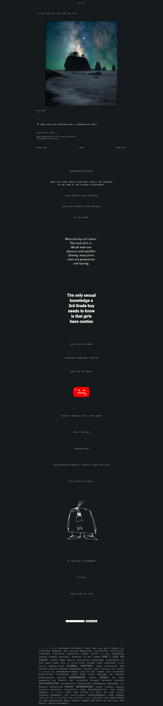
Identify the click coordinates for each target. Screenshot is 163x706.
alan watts (104, 648)
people (64, 680)
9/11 (55, 648)
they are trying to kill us (87, 692)
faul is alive (70, 663)
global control (81, 666)
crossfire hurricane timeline (81, 358)
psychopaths (50, 683)
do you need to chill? (81, 481)
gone (100, 666)
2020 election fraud (81, 344)
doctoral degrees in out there (80, 657)
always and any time (81, 594)
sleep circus (106, 687)
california (102, 651)
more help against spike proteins (81, 207)
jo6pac (120, 669)
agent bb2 (91, 648)
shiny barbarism (80, 686)
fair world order (50, 663)
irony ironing (102, 669)
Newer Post (42, 148)
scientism (57, 687)
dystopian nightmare (91, 660)
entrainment (113, 660)
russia (44, 687)
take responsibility (95, 690)
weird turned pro (84, 701)
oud (55, 681)
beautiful (87, 651)
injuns (89, 669)
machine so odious (110, 674)
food (83, 663)
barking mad (61, 651)
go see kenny (81, 218)
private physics (113, 680)
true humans (116, 695)
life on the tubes (92, 672)
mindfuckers (48, 678)
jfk (114, 669)
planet (96, 680)
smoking (120, 687)
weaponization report (81, 171)
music (94, 678)
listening (61, 136)
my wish (81, 577)
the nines (82, 3)
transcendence (98, 695)
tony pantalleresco (76, 695)
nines (106, 677)
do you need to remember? (81, 561)
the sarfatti (58, 692)
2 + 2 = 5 (45, 648)
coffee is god (101, 654)
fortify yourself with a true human (81, 416)
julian (47, 672)
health (54, 669)
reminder (113, 684)
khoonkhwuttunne (68, 672)
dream (72, 660)
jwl (54, 672)
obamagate (45, 681)
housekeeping (81, 449)
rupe (122, 684)
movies (63, 678)
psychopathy (71, 136)
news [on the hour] (81, 372)
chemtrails (74, 654)
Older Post (121, 148)
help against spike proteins (81, 196)
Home (81, 148)
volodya (98, 698)
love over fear (84, 674)
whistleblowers (58, 703)
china (86, 654)
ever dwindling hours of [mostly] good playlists (81, 465)
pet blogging (80, 680)
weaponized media (60, 701)
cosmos (54, 657)
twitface (63, 698)
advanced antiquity (71, 648)
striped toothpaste (51, 690)
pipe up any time (45, 133)
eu (122, 660)
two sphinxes (76, 698)
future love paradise (102, 663)
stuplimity (72, 690)
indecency (52, 136)
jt (41, 672)
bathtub (75, 651)
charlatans (60, 654)
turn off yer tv (48, 698)
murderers (79, 677)
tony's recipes (81, 432)
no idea (118, 678)
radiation (85, 684)
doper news (59, 660)
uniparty (88, 698)
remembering (100, 684)
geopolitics (58, 666)
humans (64, 669)
